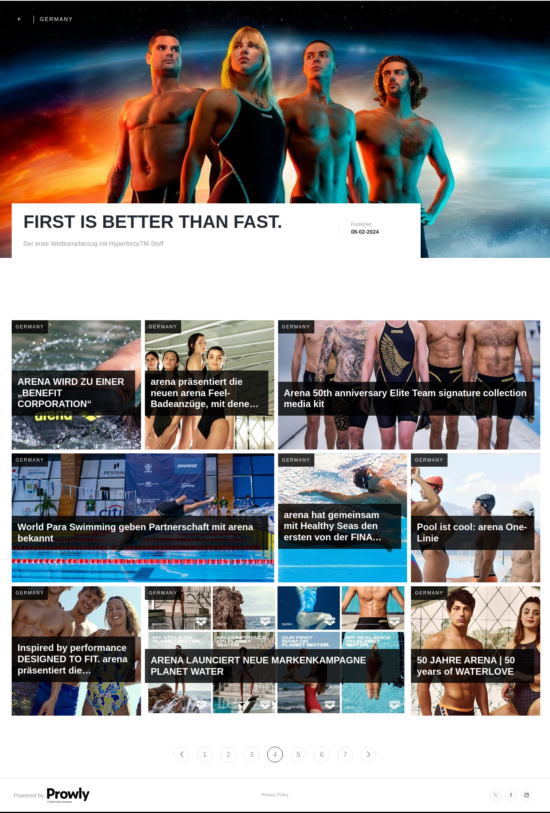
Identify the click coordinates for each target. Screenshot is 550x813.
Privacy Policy (275, 794)
